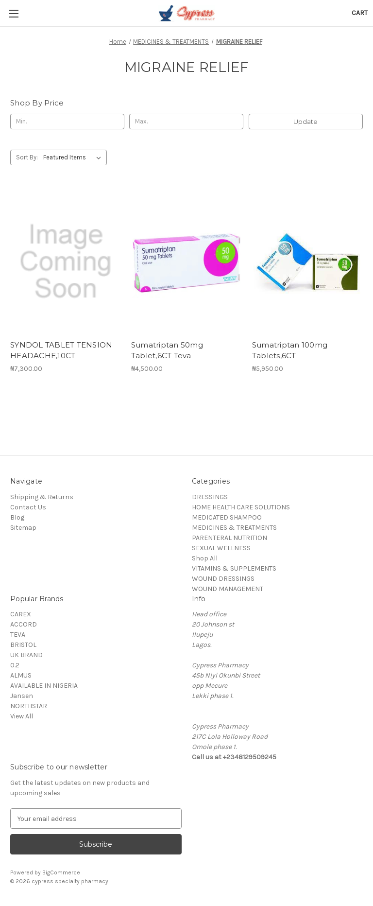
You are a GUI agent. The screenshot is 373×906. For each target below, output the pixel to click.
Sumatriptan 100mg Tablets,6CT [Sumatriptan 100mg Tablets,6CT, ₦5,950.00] (289, 350)
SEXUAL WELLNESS (221, 548)
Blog (17, 517)
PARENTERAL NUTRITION (229, 538)
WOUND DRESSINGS (223, 579)
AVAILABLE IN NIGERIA (44, 685)
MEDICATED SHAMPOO (227, 517)
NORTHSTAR (28, 706)
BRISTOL (23, 645)
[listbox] (74, 157)
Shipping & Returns (41, 497)
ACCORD (23, 624)
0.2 (14, 665)
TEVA (17, 634)
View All (21, 716)
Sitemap (23, 527)
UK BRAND (26, 655)
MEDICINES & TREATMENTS (234, 527)
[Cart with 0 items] (359, 13)
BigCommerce (61, 872)
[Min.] (67, 121)
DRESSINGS (210, 497)
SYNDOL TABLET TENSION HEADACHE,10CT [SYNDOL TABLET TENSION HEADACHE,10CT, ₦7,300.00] (61, 350)
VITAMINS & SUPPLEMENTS (234, 568)
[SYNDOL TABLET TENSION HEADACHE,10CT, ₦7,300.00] (65, 262)
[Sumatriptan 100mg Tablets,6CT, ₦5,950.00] (307, 262)
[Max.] (186, 121)
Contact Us (28, 507)
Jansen (21, 696)
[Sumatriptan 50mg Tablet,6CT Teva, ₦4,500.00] (186, 262)
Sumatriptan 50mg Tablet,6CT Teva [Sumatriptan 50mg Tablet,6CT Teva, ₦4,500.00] (167, 350)
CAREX (20, 614)
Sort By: (27, 157)
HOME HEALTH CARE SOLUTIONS (241, 507)
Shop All (205, 558)
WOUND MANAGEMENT (227, 589)
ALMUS (21, 675)
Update (305, 121)
